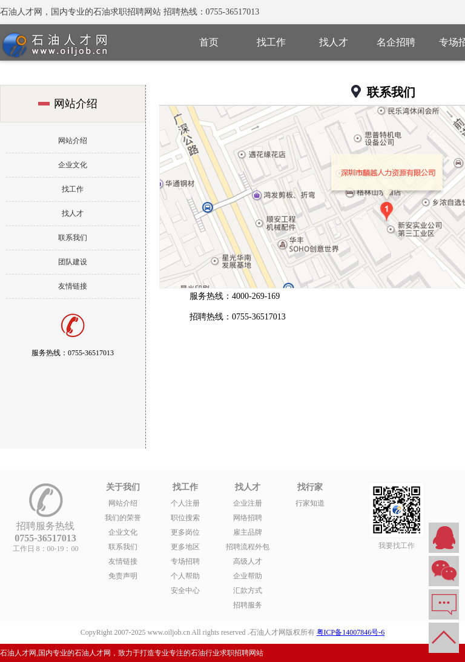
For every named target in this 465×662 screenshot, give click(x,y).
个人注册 (185, 503)
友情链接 (72, 286)
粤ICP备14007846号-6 (351, 632)
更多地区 (185, 547)
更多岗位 (185, 532)
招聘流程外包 (247, 547)
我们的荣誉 (123, 517)
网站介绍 (72, 140)
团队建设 (72, 262)
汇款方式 (247, 590)
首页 (209, 42)
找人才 (333, 42)
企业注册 (247, 503)
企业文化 (72, 165)
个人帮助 (185, 576)
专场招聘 (185, 561)
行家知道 (310, 503)
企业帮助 (247, 576)
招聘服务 (247, 605)
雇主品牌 (247, 532)
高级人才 (247, 561)
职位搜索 (185, 517)
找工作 (271, 42)
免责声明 (122, 576)
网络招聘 (247, 517)
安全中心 (185, 590)
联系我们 (72, 237)
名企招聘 (396, 42)
